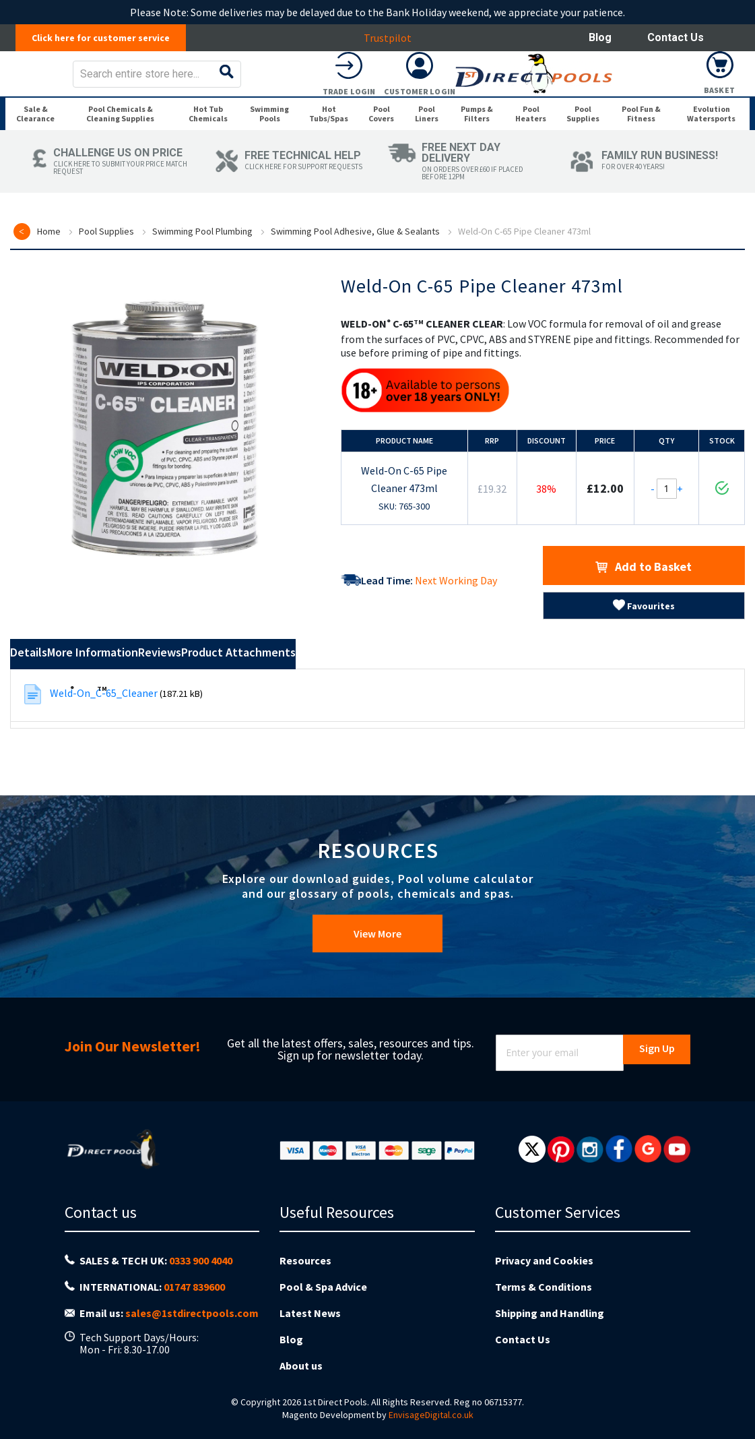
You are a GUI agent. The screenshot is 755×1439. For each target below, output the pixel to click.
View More (377, 968)
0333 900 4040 (200, 1286)
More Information (156, 715)
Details (46, 715)
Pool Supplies (106, 292)
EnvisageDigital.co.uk (431, 1416)
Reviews (269, 715)
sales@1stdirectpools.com (192, 1329)
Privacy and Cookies (544, 1286)
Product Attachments (396, 715)
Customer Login (649, 101)
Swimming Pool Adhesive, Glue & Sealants (355, 292)
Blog (600, 37)
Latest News (310, 1328)
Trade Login (578, 101)
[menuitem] (38, 154)
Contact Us (675, 37)
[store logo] (112, 83)
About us (301, 1369)
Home (49, 292)
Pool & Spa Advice (323, 1307)
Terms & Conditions (543, 1307)
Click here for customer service (108, 37)
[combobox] (398, 83)
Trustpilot (395, 37)
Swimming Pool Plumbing (202, 292)
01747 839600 (194, 1308)
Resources (305, 1286)
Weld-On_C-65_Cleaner (104, 753)
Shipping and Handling (549, 1328)
